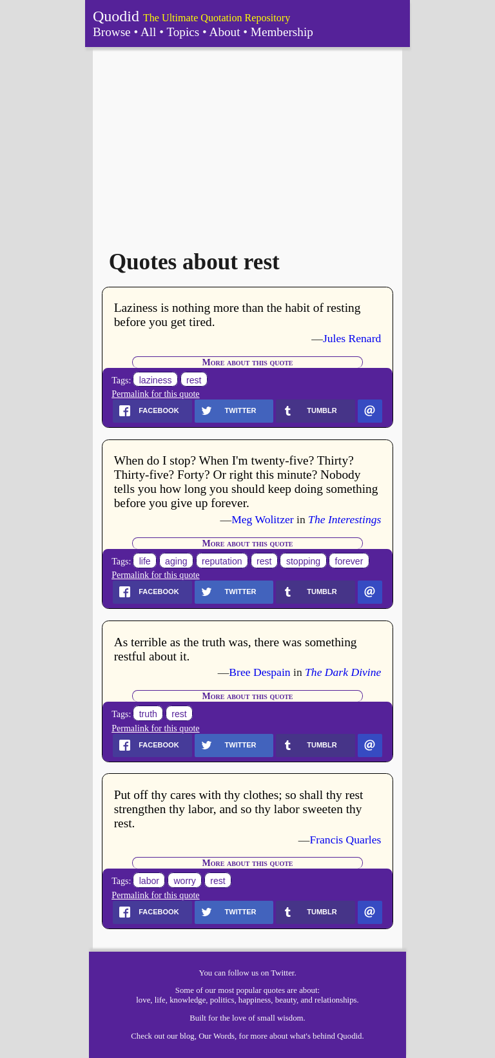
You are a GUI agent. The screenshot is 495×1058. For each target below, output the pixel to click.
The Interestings (344, 519)
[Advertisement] (247, 143)
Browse (112, 32)
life (145, 561)
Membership (282, 32)
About (224, 32)
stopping (303, 561)
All (149, 32)
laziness (155, 380)
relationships (335, 1000)
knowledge (188, 1000)
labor (149, 881)
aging (176, 561)
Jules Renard (352, 338)
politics (222, 1000)
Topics (182, 32)
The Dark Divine (343, 672)
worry (184, 881)
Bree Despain (259, 672)
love (143, 1000)
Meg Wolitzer (262, 519)
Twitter (282, 972)
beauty (285, 1000)
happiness (254, 1000)
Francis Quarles (345, 839)
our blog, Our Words (201, 1036)
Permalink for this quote (155, 394)
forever (349, 561)
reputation (222, 561)
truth (148, 714)
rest (193, 380)
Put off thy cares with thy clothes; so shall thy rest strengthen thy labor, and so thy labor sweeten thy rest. (239, 809)
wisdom (290, 1018)
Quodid (116, 16)
